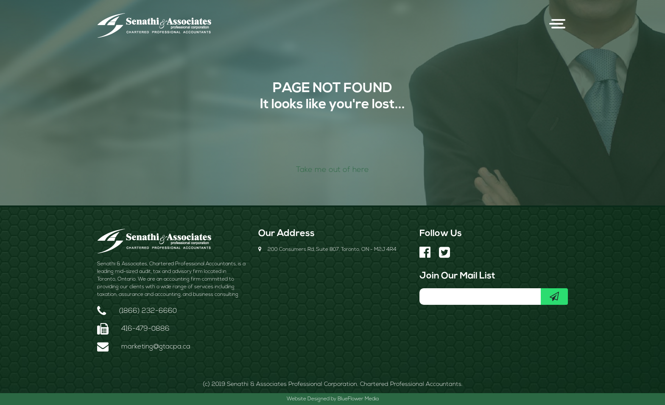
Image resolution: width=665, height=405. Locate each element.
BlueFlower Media (358, 399)
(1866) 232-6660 (148, 311)
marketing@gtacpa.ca (155, 346)
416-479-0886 (145, 329)
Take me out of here (332, 170)
